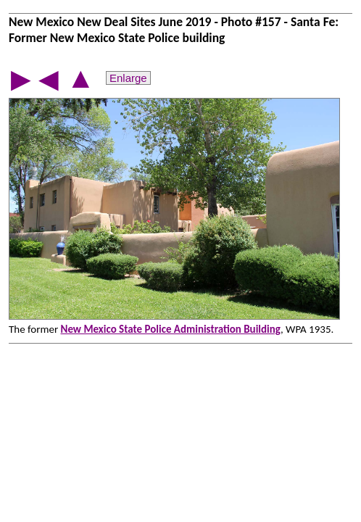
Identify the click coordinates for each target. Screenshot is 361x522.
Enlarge (128, 78)
